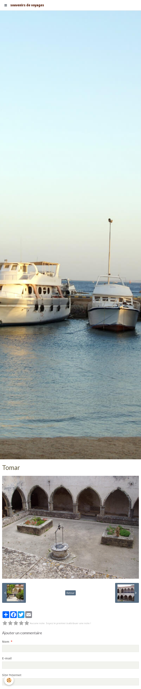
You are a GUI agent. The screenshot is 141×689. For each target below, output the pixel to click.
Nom (5, 642)
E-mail (7, 658)
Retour (70, 593)
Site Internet (11, 675)
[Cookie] (9, 680)
